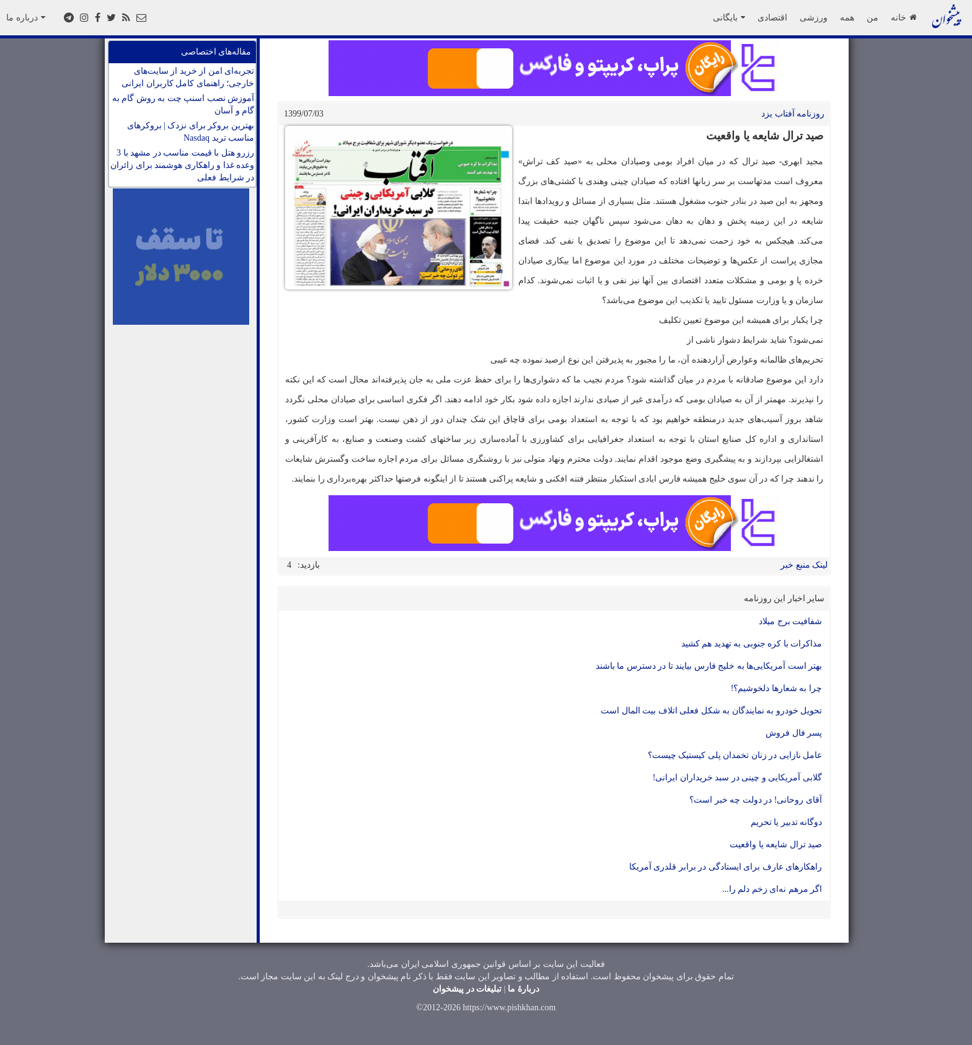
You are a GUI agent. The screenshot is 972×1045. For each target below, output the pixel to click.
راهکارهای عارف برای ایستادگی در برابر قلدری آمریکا (726, 866)
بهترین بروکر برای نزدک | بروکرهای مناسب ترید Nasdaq (190, 132)
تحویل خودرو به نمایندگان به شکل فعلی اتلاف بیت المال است (711, 710)
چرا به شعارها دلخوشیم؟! (776, 688)
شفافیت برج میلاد (790, 621)
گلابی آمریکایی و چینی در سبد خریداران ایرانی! (737, 777)
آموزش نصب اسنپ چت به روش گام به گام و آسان (183, 104)
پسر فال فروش (794, 733)
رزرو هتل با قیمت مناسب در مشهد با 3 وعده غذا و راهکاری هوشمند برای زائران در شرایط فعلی (182, 165)
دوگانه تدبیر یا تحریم (787, 822)
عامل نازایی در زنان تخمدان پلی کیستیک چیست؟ (735, 755)
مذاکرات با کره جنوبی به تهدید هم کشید (752, 643)
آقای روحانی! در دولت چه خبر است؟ (755, 800)
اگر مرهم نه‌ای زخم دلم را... (772, 889)
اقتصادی (772, 17)
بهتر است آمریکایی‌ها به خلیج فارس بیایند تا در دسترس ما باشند (709, 666)
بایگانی (729, 17)
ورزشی (814, 17)
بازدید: (309, 565)
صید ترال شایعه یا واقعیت (776, 844)
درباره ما (25, 17)
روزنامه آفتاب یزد (792, 113)
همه (847, 17)
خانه (903, 17)
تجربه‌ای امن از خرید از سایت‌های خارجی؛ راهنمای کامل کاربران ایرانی (188, 77)
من (872, 17)
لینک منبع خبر (804, 565)
